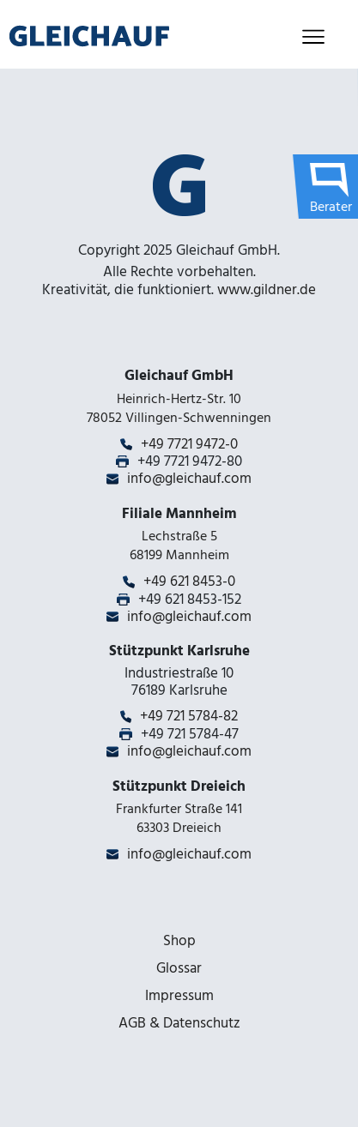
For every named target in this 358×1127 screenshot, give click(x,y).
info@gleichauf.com (189, 478)
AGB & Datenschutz (179, 1023)
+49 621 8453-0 (189, 581)
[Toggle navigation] (313, 36)
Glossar (179, 968)
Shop (179, 941)
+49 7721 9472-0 (189, 444)
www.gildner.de (266, 290)
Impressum (179, 995)
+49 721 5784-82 (189, 716)
